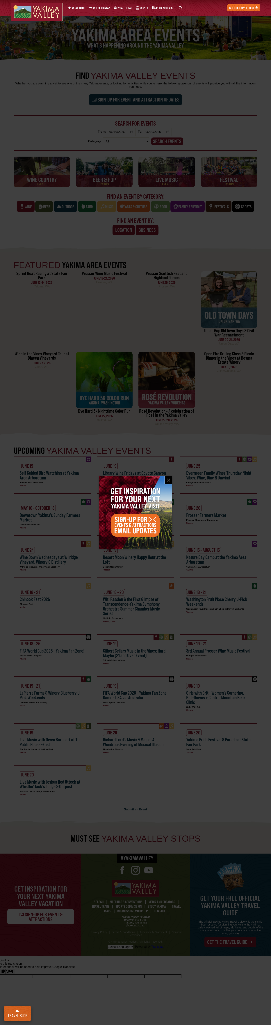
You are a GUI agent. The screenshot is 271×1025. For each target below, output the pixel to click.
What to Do (76, 8)
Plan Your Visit (163, 8)
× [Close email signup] (168, 479)
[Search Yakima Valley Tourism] (179, 7)
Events (142, 8)
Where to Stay (99, 8)
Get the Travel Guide (243, 8)
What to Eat (123, 8)
